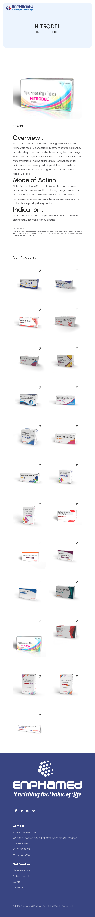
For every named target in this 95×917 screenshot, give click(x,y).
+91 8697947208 (22, 849)
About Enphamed (22, 870)
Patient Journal (21, 876)
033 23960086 (21, 843)
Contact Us (19, 887)
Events (16, 881)
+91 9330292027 (22, 854)
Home (39, 32)
